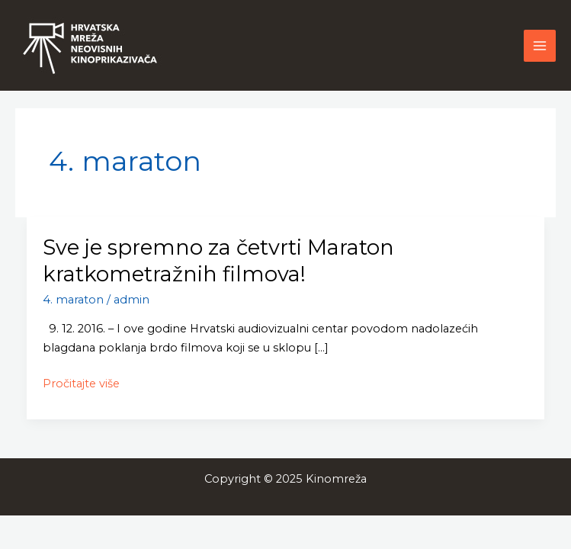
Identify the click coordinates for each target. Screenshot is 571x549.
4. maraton (73, 300)
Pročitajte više (81, 382)
